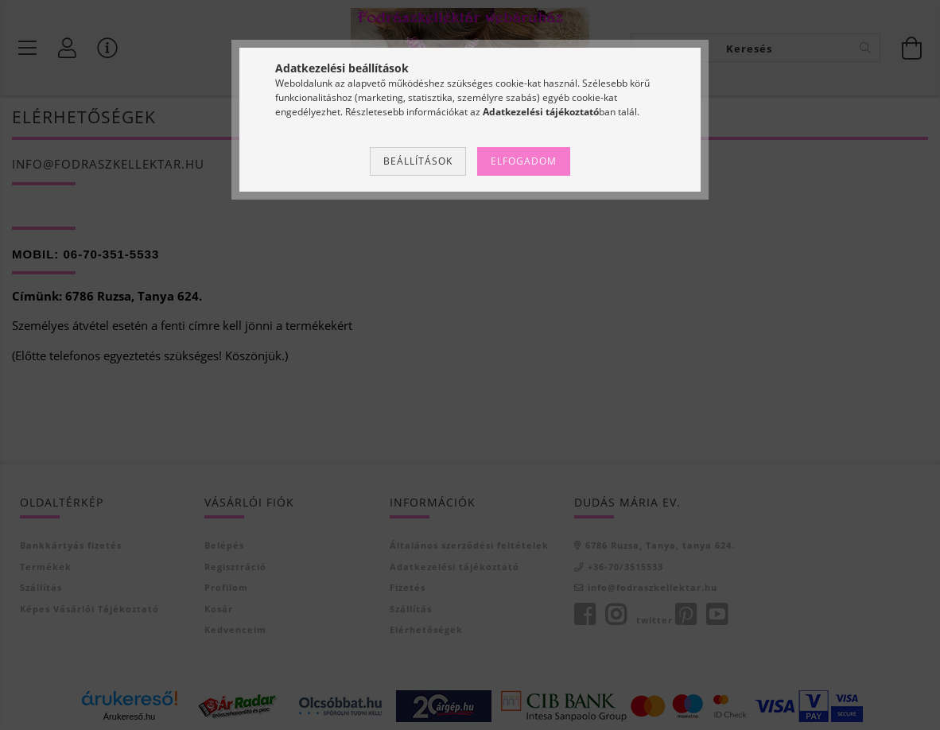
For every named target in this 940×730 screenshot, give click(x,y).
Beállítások (418, 161)
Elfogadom (524, 161)
